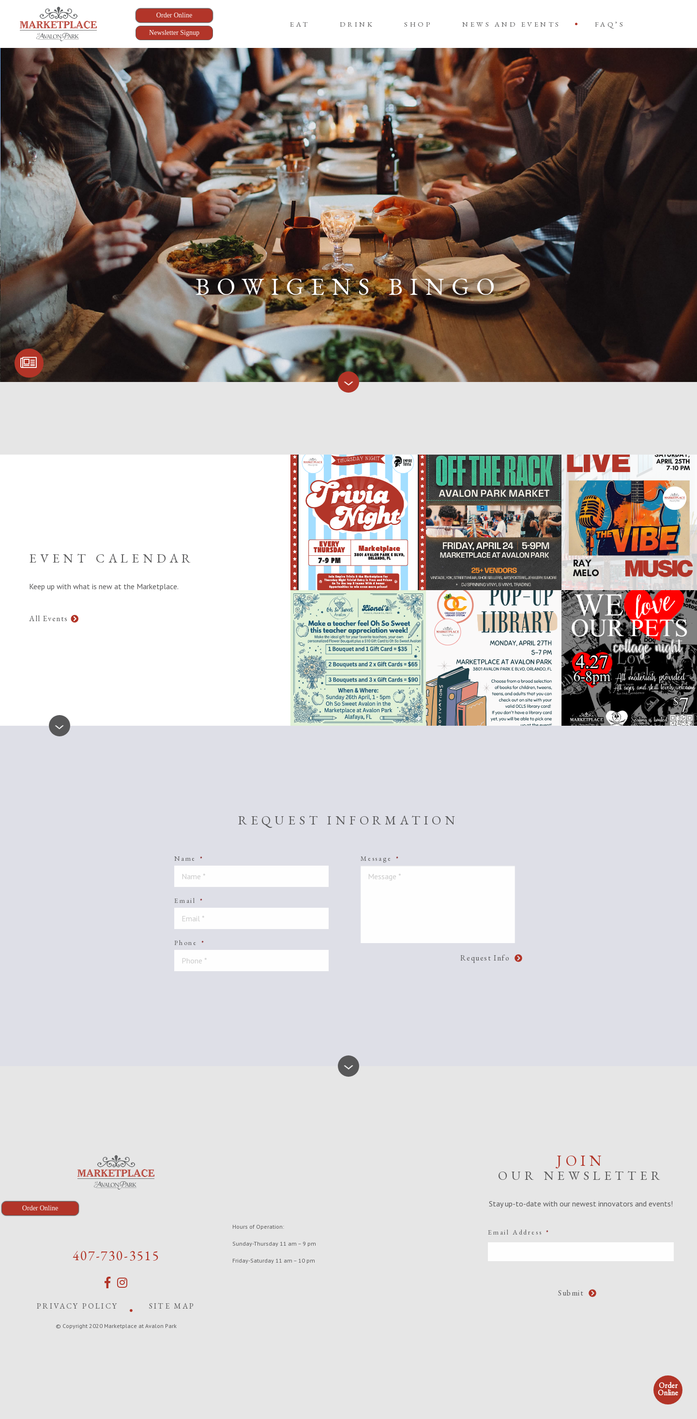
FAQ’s (610, 24)
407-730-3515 (116, 1255)
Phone (189, 942)
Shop (418, 24)
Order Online (668, 1389)
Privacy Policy (77, 1306)
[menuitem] (300, 24)
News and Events (511, 24)
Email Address (519, 1232)
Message (380, 858)
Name (189, 858)
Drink (357, 24)
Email (189, 900)
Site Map (172, 1306)
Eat (300, 24)
